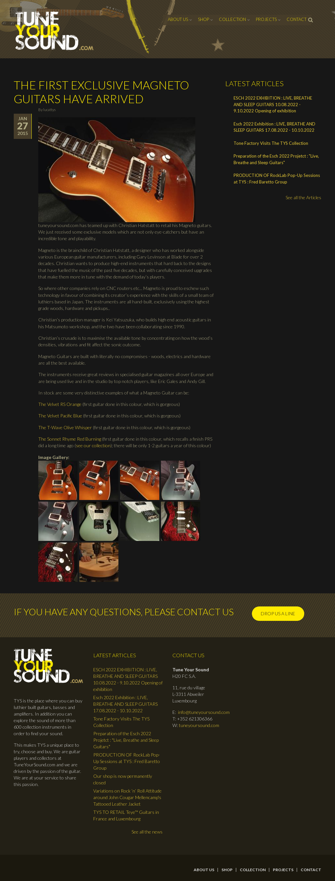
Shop (203, 19)
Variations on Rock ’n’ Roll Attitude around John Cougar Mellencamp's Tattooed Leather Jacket (127, 797)
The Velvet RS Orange (59, 404)
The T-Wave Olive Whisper (65, 427)
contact (297, 19)
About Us (178, 19)
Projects (266, 19)
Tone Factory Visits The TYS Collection (271, 143)
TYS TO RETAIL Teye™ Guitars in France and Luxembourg (126, 815)
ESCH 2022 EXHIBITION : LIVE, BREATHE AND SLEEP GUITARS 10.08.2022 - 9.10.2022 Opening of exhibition (273, 104)
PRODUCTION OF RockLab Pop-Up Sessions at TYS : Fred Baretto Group (277, 178)
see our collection (93, 445)
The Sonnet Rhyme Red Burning (69, 439)
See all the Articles (303, 197)
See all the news (147, 831)
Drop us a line (278, 613)
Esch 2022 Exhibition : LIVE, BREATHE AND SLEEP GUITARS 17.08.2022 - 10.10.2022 (274, 127)
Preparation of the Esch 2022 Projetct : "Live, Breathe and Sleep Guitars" (276, 159)
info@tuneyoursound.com (204, 712)
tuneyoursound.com (199, 725)
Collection (232, 19)
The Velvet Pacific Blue (60, 415)
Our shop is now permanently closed (122, 779)
